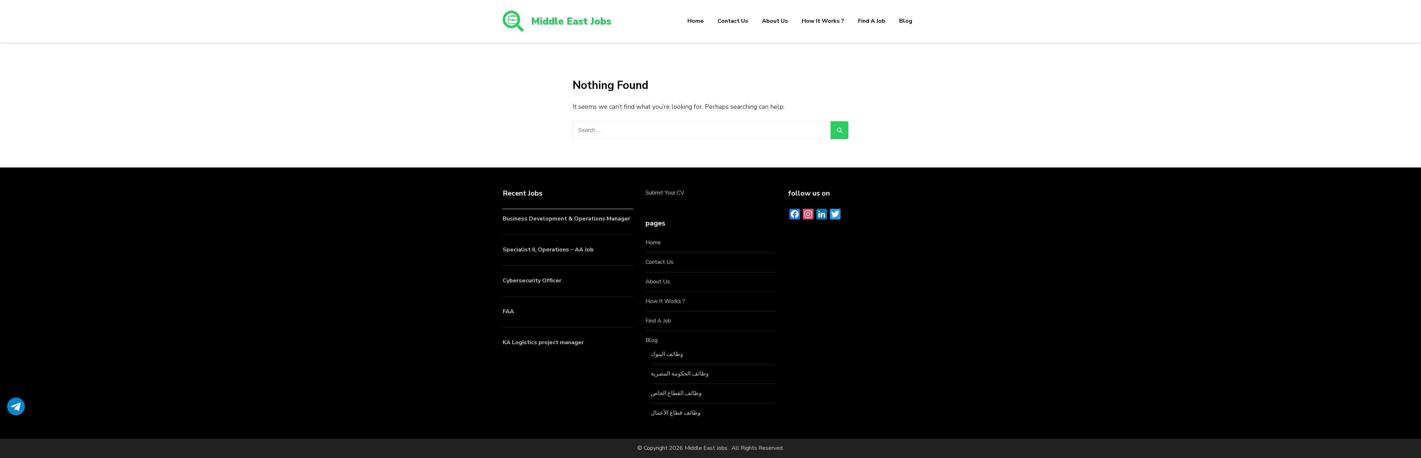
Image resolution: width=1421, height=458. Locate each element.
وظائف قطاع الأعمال (676, 413)
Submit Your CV (664, 193)
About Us (775, 21)
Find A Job (871, 21)
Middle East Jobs (571, 21)
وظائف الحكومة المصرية (680, 374)
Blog (905, 21)
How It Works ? (823, 21)
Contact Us (733, 21)
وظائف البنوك (667, 354)
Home (695, 21)
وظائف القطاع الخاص (676, 393)
